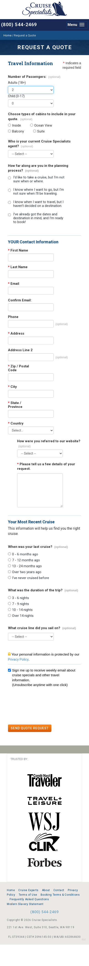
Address (16, 334)
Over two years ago (26, 572)
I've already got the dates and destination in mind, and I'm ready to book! (38, 218)
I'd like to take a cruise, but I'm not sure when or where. (38, 179)
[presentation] (42, 706)
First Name (18, 250)
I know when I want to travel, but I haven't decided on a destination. (38, 204)
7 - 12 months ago (26, 560)
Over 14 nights (23, 616)
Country (16, 423)
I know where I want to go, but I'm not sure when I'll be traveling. (38, 192)
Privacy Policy (18, 659)
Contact (58, 890)
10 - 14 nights (22, 610)
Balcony (18, 131)
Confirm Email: (19, 300)
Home (11, 890)
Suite (41, 131)
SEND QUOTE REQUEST (30, 728)
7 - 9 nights (20, 604)
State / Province (15, 405)
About (46, 890)
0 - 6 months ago (25, 554)
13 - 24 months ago (27, 566)
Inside (16, 125)
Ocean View (43, 125)
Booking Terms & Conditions (60, 894)
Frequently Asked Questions (29, 899)
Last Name (18, 267)
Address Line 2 (20, 350)
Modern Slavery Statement (25, 904)
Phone (13, 317)
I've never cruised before (30, 578)
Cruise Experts (28, 890)
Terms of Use (28, 894)
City (12, 387)
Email (13, 284)
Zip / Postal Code (18, 368)
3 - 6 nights (20, 598)
